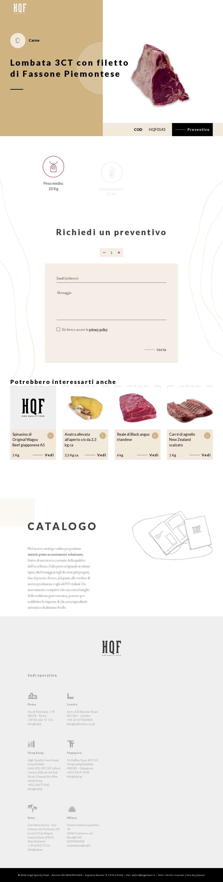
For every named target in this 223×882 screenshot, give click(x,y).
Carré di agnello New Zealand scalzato (182, 439)
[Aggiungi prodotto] (119, 256)
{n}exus (200, 875)
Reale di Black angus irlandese (133, 437)
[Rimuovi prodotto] (104, 256)
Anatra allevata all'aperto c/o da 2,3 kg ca (80, 439)
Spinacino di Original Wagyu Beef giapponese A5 (28, 439)
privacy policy (98, 333)
